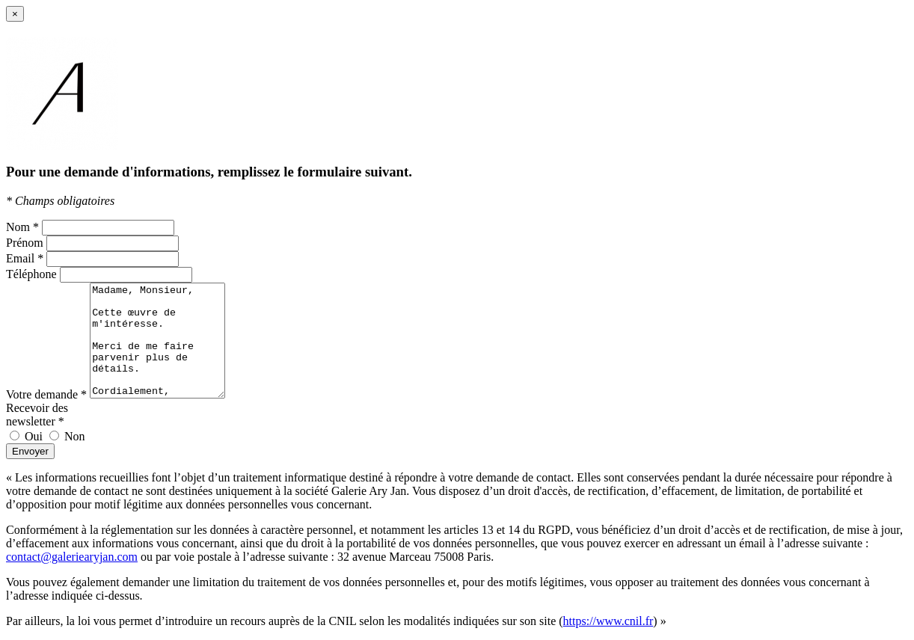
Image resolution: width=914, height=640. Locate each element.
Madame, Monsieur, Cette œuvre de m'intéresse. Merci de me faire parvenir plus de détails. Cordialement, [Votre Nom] (165, 341)
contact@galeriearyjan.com (72, 556)
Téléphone (31, 274)
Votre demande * (46, 394)
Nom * (22, 227)
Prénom (24, 242)
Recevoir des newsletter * (37, 414)
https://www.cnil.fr (608, 621)
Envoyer (30, 451)
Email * (24, 258)
